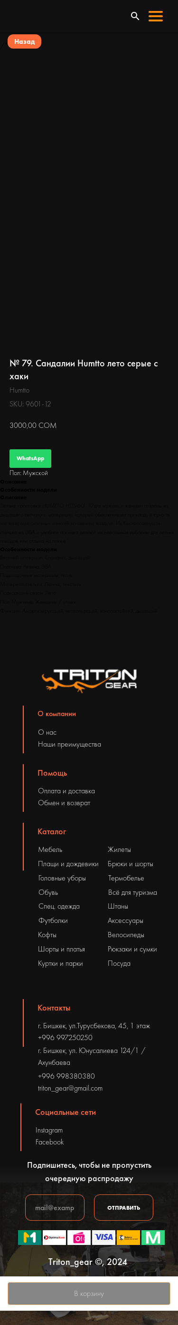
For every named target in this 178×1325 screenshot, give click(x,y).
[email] (54, 1207)
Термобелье (126, 878)
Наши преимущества (69, 744)
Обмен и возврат (64, 803)
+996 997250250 (65, 1037)
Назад (24, 41)
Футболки (53, 920)
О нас (47, 732)
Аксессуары (125, 920)
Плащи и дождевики (68, 864)
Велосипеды (126, 935)
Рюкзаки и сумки (132, 949)
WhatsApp (30, 458)
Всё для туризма (132, 892)
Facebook (50, 1142)
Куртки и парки (60, 963)
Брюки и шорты (130, 864)
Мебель (50, 849)
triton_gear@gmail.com (70, 1088)
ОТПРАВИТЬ (123, 1208)
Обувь (48, 892)
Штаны (118, 906)
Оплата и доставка (66, 791)
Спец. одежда (59, 906)
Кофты (47, 935)
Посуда (119, 963)
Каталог (51, 831)
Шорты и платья (61, 949)
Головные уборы (62, 878)
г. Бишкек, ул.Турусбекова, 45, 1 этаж (94, 1026)
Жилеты (119, 849)
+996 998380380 (66, 1076)
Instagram (49, 1130)
